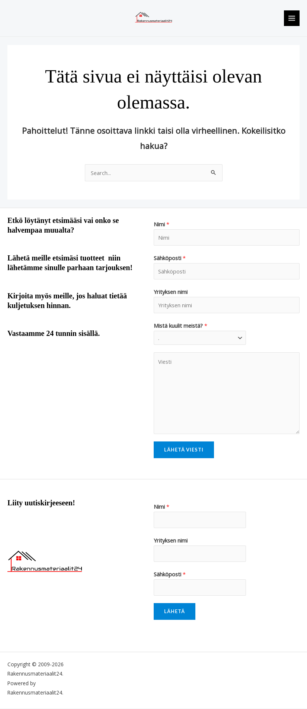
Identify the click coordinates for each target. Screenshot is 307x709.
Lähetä (174, 612)
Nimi (161, 225)
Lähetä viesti (184, 450)
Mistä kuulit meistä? (180, 326)
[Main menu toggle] (292, 18)
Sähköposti (170, 258)
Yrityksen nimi (171, 292)
